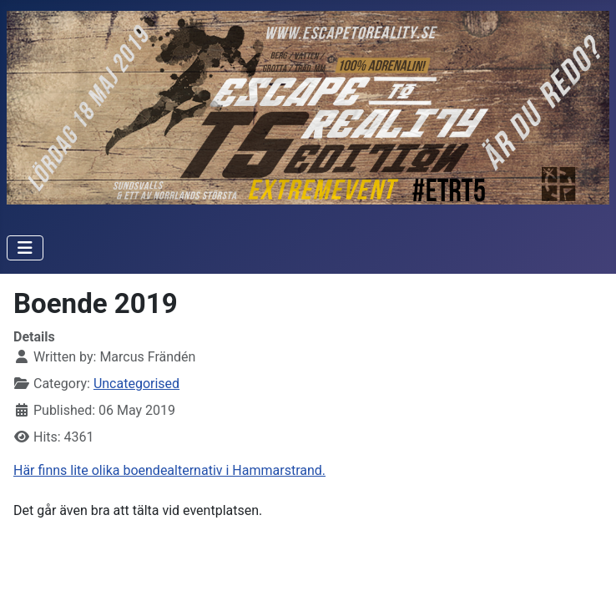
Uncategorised (136, 383)
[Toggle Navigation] (25, 247)
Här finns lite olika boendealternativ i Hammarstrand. (169, 470)
